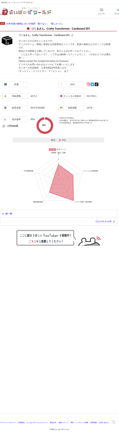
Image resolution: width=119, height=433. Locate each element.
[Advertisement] (59, 389)
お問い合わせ (104, 422)
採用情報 (93, 422)
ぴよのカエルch (103, 221)
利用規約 (21, 422)
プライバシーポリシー (8, 422)
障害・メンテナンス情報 (79, 422)
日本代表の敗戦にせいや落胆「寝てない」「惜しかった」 (35, 23)
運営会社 (53, 422)
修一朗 (8, 213)
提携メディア (63, 422)
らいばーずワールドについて (37, 422)
